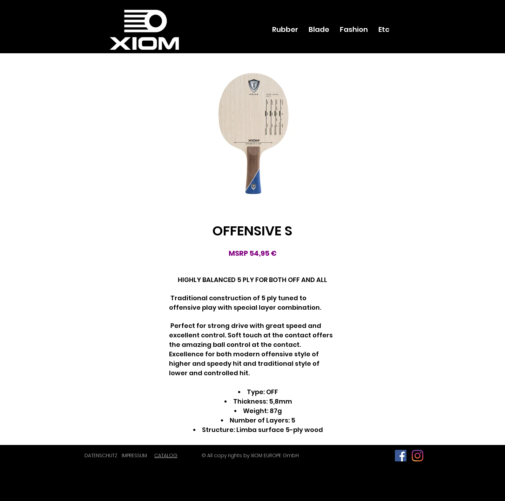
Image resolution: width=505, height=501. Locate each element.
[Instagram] (417, 455)
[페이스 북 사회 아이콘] (400, 455)
